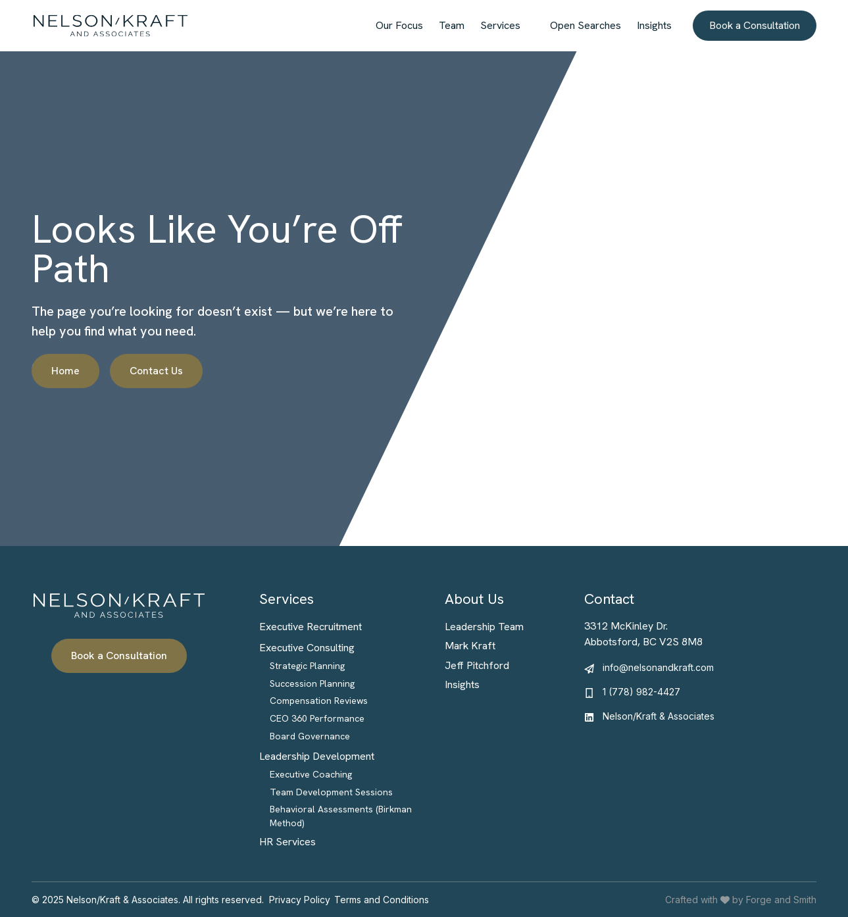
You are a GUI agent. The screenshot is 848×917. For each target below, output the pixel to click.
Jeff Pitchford (477, 665)
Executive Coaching (311, 774)
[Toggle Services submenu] (531, 25)
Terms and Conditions (381, 899)
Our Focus (399, 25)
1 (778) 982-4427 (641, 691)
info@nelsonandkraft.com (658, 667)
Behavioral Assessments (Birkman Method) (341, 816)
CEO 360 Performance (317, 718)
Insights (654, 25)
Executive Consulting (307, 648)
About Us (474, 598)
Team (451, 25)
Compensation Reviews (319, 700)
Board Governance (310, 736)
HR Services (287, 842)
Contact (609, 598)
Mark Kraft (470, 646)
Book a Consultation (754, 25)
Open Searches (585, 25)
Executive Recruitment (310, 626)
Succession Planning (312, 683)
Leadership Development (316, 756)
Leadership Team (484, 626)
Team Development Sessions (331, 792)
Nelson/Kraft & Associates (658, 716)
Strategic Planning (307, 666)
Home (65, 371)
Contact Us (156, 371)
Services (500, 25)
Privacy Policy (299, 899)
